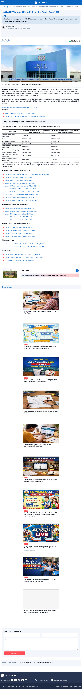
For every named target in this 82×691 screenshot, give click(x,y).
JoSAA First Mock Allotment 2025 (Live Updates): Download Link (24, 257)
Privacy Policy (20, 688)
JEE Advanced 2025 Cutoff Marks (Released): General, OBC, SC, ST (24, 244)
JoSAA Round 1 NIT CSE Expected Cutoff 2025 (18, 180)
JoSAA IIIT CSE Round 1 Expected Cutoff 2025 (18, 227)
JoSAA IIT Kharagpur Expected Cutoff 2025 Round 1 (20, 214)
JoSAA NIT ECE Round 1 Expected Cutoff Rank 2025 (20, 177)
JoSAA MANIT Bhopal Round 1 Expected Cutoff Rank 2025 (22, 192)
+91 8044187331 (43, 682)
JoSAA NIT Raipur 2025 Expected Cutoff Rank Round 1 (21, 200)
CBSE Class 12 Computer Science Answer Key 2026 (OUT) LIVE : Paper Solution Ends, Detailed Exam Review (36, 6)
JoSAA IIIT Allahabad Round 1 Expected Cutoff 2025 (20, 233)
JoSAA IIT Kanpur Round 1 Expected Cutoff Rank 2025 (21, 211)
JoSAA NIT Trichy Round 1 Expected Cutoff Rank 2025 (20, 186)
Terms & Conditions (32, 688)
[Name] (22, 635)
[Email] (60, 635)
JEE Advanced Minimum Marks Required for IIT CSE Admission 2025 (25, 247)
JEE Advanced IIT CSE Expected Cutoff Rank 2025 (19, 260)
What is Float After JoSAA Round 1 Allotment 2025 (20, 113)
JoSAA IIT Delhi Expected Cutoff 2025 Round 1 (18, 217)
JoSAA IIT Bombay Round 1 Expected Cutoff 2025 (19, 208)
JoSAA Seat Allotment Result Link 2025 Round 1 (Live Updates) (20, 107)
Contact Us (11, 688)
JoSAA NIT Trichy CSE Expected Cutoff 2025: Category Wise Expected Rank (27, 174)
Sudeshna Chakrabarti (29, 517)
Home (4, 664)
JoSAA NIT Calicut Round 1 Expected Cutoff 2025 (19, 197)
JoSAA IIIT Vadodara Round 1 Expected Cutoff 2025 (20, 236)
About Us (3, 688)
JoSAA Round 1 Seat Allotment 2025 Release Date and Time (22, 254)
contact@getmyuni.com (61, 682)
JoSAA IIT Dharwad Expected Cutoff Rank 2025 (18, 220)
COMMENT (14, 655)
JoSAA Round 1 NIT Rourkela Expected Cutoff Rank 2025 (21, 194)
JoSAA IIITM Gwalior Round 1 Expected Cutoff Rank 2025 (21, 230)
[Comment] (41, 645)
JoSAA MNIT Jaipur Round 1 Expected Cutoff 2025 (20, 183)
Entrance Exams (12, 664)
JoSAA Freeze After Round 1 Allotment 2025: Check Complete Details (25, 116)
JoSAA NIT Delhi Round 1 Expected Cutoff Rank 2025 (20, 189)
